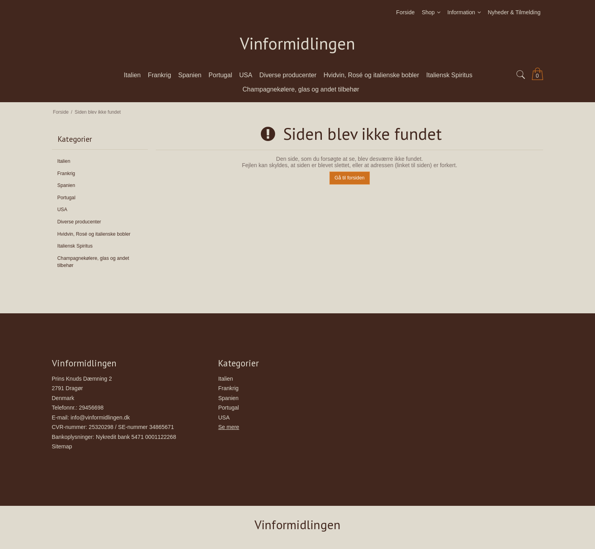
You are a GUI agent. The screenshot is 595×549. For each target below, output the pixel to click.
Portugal (66, 197)
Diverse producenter (79, 222)
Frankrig (66, 173)
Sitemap (62, 446)
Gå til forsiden (350, 178)
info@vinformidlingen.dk (100, 417)
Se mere (228, 427)
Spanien (66, 185)
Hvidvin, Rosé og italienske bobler (94, 234)
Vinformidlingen (297, 43)
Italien (64, 161)
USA (62, 209)
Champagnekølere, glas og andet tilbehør (93, 261)
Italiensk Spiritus (75, 246)
